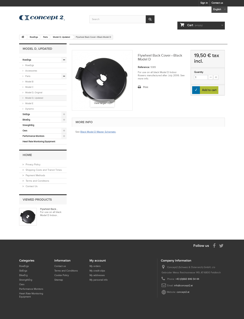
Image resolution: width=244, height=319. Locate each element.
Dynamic (29, 109)
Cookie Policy (61, 275)
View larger (100, 103)
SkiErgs (26, 114)
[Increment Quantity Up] (216, 77)
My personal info (98, 280)
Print (145, 87)
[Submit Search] (150, 19)
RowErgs (27, 59)
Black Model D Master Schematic (98, 132)
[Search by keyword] (122, 19)
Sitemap (58, 280)
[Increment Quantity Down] (210, 77)
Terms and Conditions (37, 181)
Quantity (198, 72)
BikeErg (26, 119)
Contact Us (31, 186)
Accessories (31, 70)
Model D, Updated (34, 98)
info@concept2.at (183, 285)
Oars (25, 130)
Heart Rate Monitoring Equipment (39, 141)
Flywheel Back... (49, 209)
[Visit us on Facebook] (214, 245)
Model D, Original (33, 92)
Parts (27, 76)
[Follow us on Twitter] (221, 245)
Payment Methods (35, 175)
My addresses (97, 275)
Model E (29, 103)
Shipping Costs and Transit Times (43, 170)
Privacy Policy (32, 164)
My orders (95, 266)
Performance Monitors (33, 136)
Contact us (217, 3)
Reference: (144, 67)
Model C (29, 87)
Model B (29, 81)
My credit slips (97, 270)
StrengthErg (28, 125)
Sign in (204, 3)
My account (97, 260)
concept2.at (183, 292)
